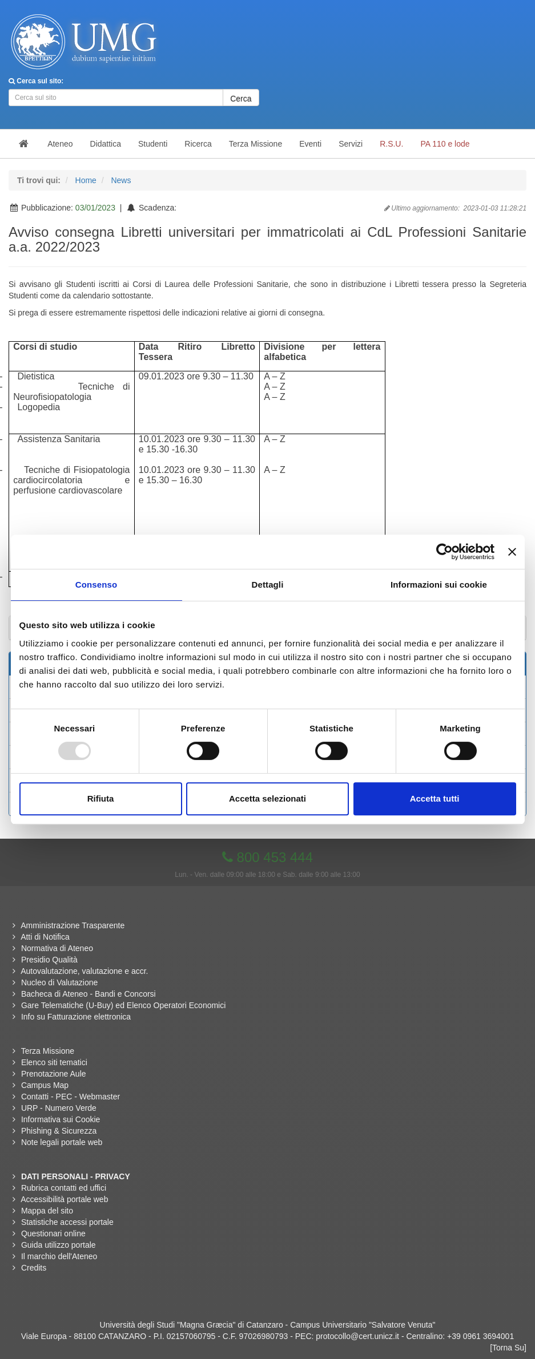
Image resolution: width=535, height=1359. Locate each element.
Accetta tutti (435, 798)
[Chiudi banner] (512, 552)
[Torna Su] (508, 1347)
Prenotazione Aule (53, 1073)
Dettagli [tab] (268, 584)
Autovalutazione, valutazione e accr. (84, 971)
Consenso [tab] (96, 584)
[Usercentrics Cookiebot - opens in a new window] (444, 551)
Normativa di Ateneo (57, 948)
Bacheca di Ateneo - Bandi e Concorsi (88, 993)
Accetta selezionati (267, 798)
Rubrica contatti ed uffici (63, 1187)
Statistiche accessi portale (67, 1222)
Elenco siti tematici (54, 1062)
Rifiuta (100, 798)
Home (85, 180)
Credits (33, 1267)
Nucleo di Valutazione (59, 982)
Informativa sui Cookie (60, 1119)
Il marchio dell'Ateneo (59, 1256)
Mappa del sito (47, 1210)
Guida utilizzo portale (58, 1244)
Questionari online (53, 1233)
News (121, 180)
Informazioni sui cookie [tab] (439, 584)
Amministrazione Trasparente (72, 925)
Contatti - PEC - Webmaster (70, 1096)
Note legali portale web (61, 1142)
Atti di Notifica (45, 936)
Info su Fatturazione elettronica (76, 1016)
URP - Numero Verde (58, 1108)
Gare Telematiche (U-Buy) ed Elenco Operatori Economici (123, 1005)
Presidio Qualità (49, 959)
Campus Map (45, 1085)
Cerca (240, 98)
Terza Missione (47, 1050)
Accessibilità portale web (64, 1199)
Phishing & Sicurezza (58, 1130)
